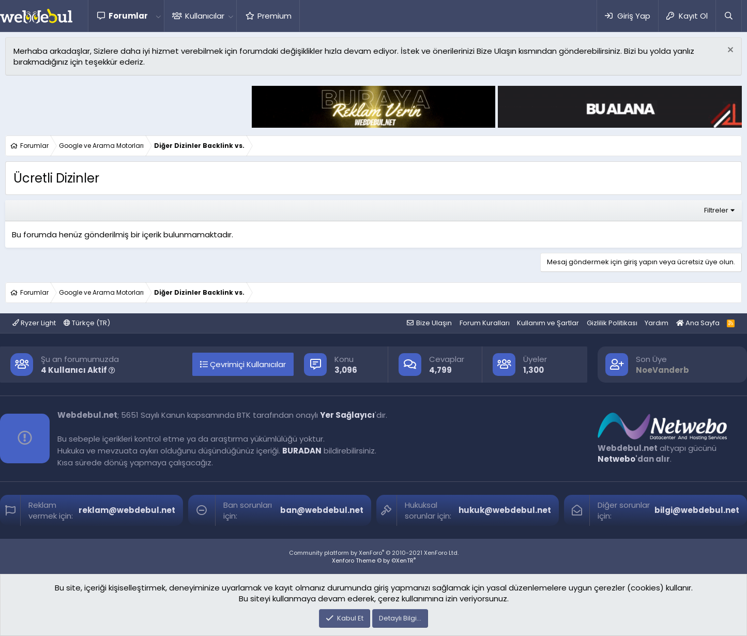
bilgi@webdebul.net (696, 510)
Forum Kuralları (485, 323)
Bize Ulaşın (434, 323)
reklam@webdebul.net (127, 510)
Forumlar (128, 15)
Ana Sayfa (698, 323)
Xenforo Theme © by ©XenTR (374, 560)
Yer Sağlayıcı (347, 415)
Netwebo (616, 458)
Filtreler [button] (716, 210)
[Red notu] (729, 51)
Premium (274, 15)
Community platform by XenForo (374, 553)
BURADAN (302, 450)
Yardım (656, 323)
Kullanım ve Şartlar (548, 323)
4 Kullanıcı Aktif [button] (78, 370)
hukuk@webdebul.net (505, 510)
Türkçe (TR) (87, 323)
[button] (158, 16)
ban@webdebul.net (321, 510)
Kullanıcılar (204, 15)
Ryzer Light (34, 323)
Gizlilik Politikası (612, 323)
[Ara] (728, 16)
